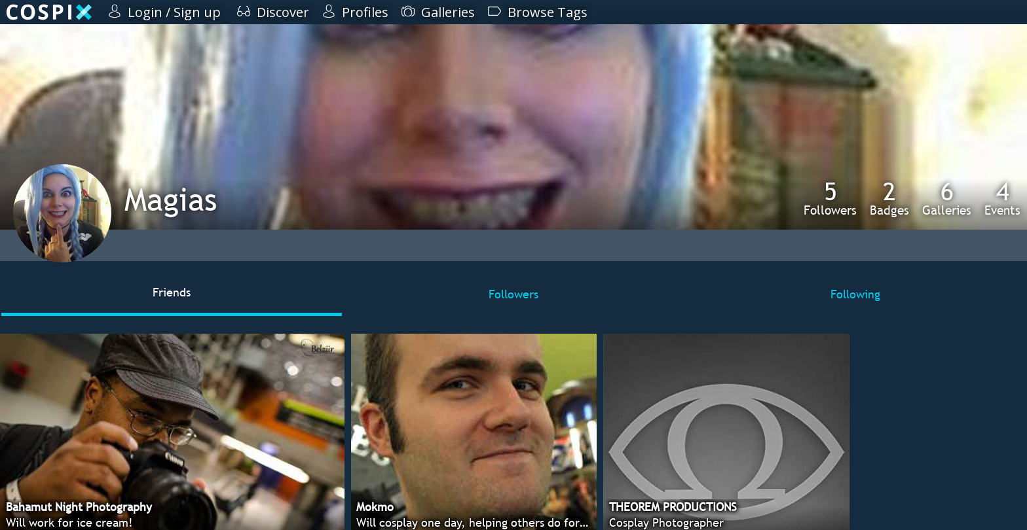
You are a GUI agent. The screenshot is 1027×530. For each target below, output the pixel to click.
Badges (889, 198)
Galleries (946, 198)
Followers (830, 198)
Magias (170, 199)
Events (1002, 198)
